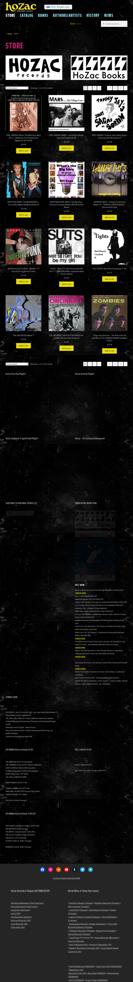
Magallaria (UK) (76, 929)
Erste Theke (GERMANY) (97, 939)
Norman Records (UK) (21, 879)
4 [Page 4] (99, 88)
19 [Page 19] (121, 88)
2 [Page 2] (89, 88)
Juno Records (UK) (19, 883)
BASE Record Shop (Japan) (102, 956)
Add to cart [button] (23, 150)
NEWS (108, 15)
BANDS (43, 15)
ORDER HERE (81, 552)
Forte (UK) (15, 872)
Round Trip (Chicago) (106, 890)
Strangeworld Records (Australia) (84, 946)
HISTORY (93, 15)
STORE (10, 15)
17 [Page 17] (110, 88)
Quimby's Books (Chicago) (81, 862)
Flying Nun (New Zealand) (81, 960)
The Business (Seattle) (21, 876)
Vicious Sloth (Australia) (80, 949)
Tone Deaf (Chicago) (78, 869)
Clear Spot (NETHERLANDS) (109, 925)
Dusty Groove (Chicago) (78, 865)
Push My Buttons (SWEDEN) (82, 925)
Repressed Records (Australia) (83, 953)
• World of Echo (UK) (77, 932)
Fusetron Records (76, 900)
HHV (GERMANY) (76, 939)
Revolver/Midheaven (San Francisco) (27, 862)
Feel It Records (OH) (78, 903)
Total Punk (74, 897)
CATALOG (26, 15)
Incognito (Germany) (20, 869)
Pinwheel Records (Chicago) (82, 890)
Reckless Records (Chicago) (107, 862)
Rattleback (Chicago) (99, 869)
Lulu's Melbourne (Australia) (82, 942)
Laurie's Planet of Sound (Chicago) (85, 876)
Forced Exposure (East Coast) (24, 865)
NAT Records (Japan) (78, 956)
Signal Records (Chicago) (79, 893)
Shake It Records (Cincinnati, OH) (84, 907)
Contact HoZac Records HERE (66, 837)
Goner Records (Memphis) (106, 897)
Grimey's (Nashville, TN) (100, 903)
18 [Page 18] (115, 88)
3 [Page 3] (94, 88)
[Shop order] (17, 87)
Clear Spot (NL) (18, 886)
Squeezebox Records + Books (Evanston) (87, 883)
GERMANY (73, 936)
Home (9, 33)
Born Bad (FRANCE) (97, 932)
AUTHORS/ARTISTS (67, 15)
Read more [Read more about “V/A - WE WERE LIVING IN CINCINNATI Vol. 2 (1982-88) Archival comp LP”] (66, 348)
